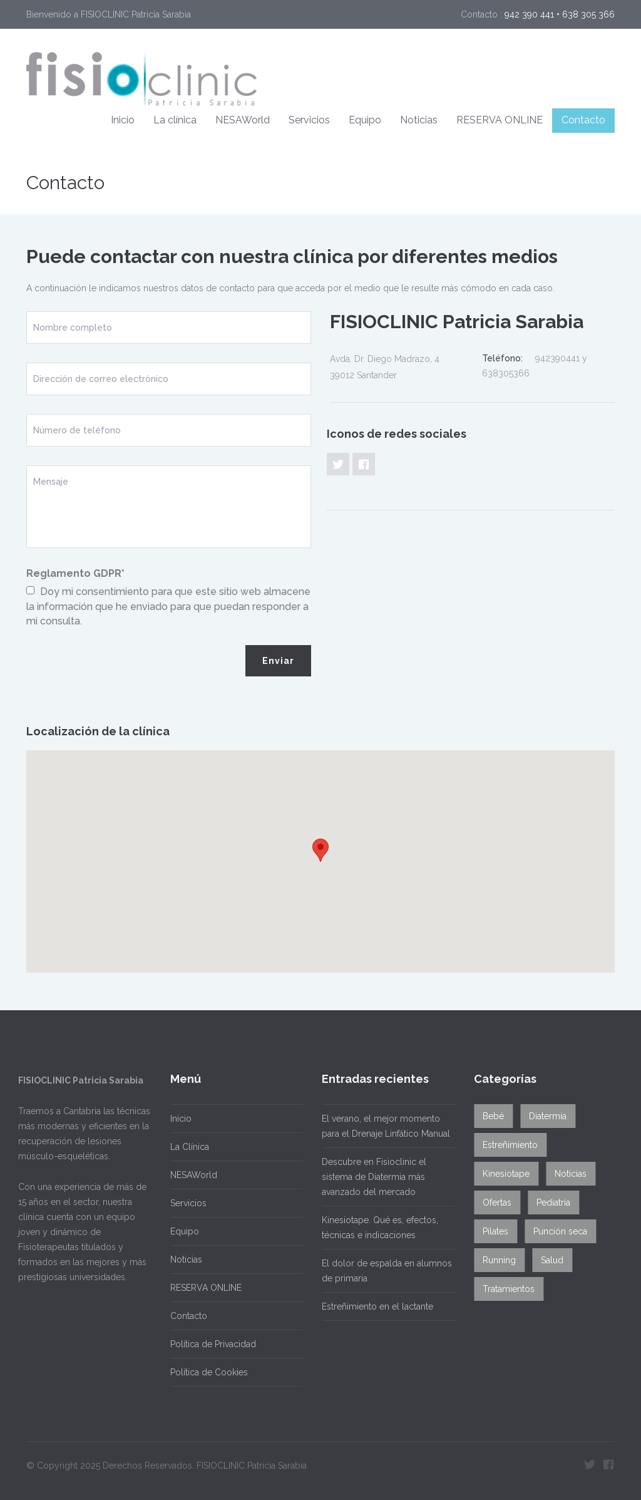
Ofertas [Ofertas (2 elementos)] (493, 1202)
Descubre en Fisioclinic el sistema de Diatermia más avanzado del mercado (370, 1177)
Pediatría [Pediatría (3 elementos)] (550, 1202)
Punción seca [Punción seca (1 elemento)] (556, 1231)
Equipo (365, 120)
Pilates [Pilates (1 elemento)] (492, 1231)
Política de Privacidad (209, 1344)
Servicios (309, 120)
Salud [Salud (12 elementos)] (548, 1260)
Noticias (419, 120)
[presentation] (121, 669)
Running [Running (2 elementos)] (495, 1260)
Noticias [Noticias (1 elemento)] (567, 1174)
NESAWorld (242, 120)
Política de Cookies (205, 1372)
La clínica (175, 120)
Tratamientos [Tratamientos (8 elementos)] (505, 1289)
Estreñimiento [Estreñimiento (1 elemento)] (506, 1145)
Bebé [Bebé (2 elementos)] (489, 1116)
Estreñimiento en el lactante (373, 1306)
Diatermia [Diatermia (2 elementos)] (544, 1116)
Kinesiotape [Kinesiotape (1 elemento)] (502, 1174)
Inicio (123, 120)
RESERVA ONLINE (499, 120)
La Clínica (186, 1147)
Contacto (583, 120)
